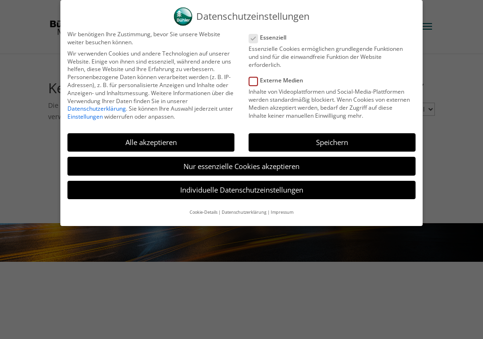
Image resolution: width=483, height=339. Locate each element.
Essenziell (271, 32)
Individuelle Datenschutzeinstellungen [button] (241, 184)
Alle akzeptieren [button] (151, 136)
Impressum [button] (282, 206)
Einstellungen (85, 111)
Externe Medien (280, 75)
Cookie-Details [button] (203, 206)
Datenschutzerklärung (96, 103)
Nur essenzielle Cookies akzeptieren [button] (241, 160)
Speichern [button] (332, 136)
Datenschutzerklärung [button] (244, 206)
